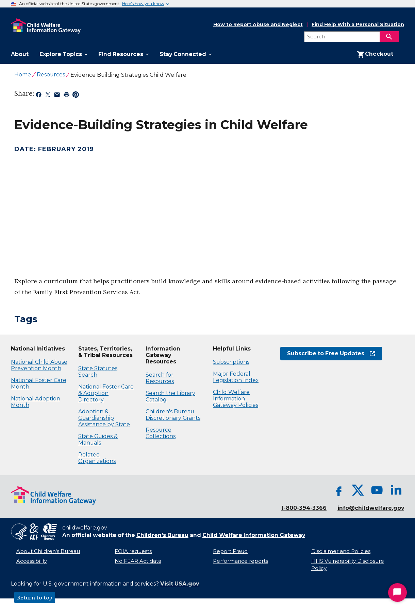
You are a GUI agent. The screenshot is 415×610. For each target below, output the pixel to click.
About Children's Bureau (48, 551)
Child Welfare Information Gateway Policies (235, 398)
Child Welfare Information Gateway (253, 535)
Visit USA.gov (179, 583)
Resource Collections (161, 433)
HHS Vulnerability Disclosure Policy (347, 564)
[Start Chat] (397, 592)
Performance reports (240, 561)
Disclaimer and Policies (340, 551)
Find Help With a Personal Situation (358, 24)
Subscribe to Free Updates (331, 353)
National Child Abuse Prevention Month (39, 365)
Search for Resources (160, 378)
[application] (108, 205)
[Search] (389, 36)
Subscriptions (231, 362)
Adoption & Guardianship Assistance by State (104, 418)
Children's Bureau (162, 535)
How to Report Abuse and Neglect (258, 24)
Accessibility (31, 561)
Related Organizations (97, 457)
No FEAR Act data (138, 561)
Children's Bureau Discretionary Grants (173, 414)
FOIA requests (133, 551)
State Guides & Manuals (98, 439)
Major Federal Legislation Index (236, 377)
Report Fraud (230, 551)
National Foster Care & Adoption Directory (106, 393)
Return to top (34, 597)
